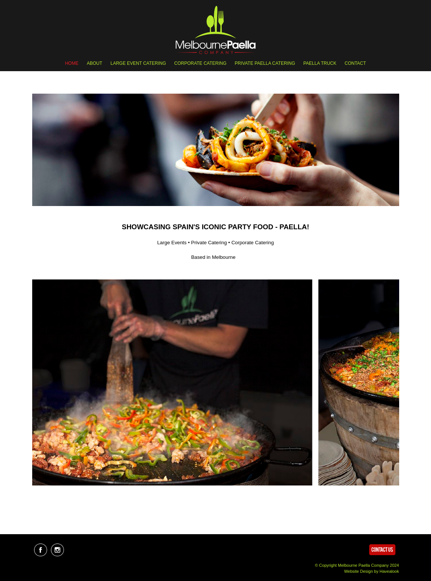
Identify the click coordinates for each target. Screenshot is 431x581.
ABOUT (94, 63)
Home (72, 63)
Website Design (358, 571)
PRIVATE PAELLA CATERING (265, 63)
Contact (355, 63)
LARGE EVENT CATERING (138, 63)
